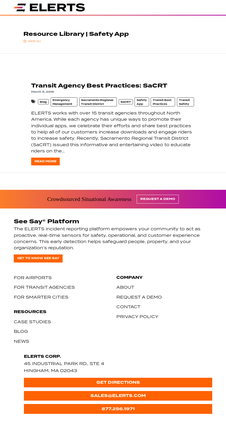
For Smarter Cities (41, 297)
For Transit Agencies (44, 287)
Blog (43, 102)
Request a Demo (157, 199)
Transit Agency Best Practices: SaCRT (99, 85)
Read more (45, 161)
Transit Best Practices (162, 102)
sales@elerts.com (118, 396)
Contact (128, 306)
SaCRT (126, 102)
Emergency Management (62, 102)
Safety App (142, 102)
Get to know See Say (38, 258)
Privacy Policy (137, 316)
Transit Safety (184, 102)
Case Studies (32, 322)
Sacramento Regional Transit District (97, 102)
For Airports (33, 277)
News (21, 341)
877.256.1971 (118, 409)
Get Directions (118, 382)
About (125, 287)
